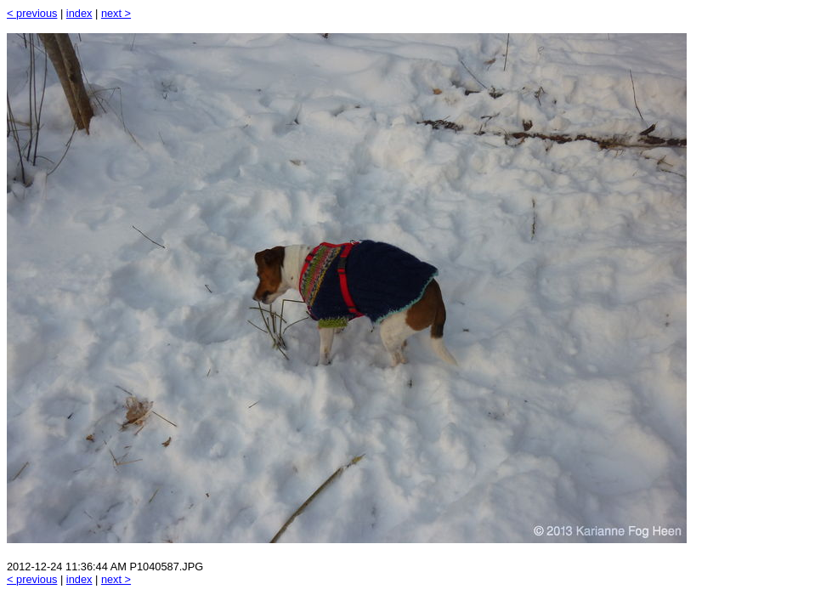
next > (116, 13)
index (79, 13)
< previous (32, 13)
